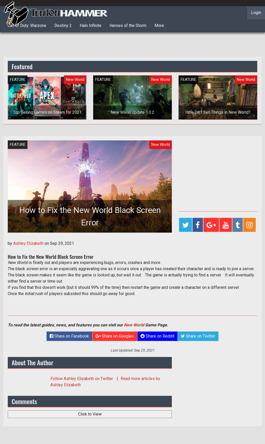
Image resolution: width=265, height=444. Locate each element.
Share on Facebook (69, 336)
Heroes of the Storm (127, 25)
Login (256, 12)
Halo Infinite (90, 25)
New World (134, 325)
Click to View (90, 414)
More (159, 25)
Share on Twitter (198, 336)
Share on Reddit (157, 336)
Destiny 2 (63, 25)
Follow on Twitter (82, 378)
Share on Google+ (114, 336)
